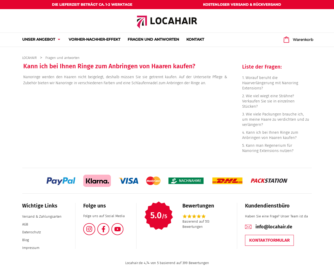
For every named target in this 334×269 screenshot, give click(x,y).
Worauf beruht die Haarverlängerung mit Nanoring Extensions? (270, 82)
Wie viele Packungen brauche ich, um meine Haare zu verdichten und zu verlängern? (275, 119)
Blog (25, 240)
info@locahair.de (273, 227)
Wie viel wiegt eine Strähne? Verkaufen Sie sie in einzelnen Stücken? (268, 101)
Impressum (30, 248)
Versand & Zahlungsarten (42, 216)
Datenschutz (31, 232)
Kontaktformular (269, 240)
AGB (25, 224)
